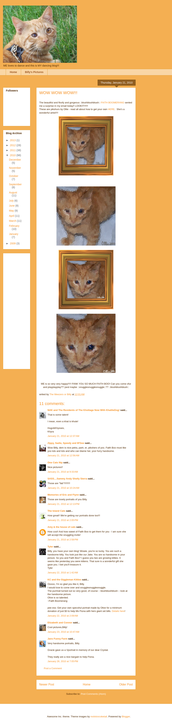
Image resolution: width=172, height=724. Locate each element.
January (13, 234)
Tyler (50, 546)
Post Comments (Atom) (93, 694)
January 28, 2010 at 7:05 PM (63, 661)
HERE (111, 109)
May (12, 210)
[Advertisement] (21, 310)
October (13, 176)
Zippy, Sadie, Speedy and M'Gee (66, 443)
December (15, 159)
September (15, 184)
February (14, 225)
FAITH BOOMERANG (112, 102)
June (12, 205)
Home (13, 72)
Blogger (126, 716)
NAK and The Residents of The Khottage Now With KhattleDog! (84, 410)
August (13, 192)
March (13, 220)
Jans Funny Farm (58, 638)
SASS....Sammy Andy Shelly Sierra (67, 478)
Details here (118, 611)
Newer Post (46, 684)
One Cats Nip (55, 462)
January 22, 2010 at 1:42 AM (63, 572)
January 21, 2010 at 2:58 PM (63, 539)
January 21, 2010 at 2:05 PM (63, 520)
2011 (13, 150)
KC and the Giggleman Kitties (64, 579)
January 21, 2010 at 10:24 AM (63, 487)
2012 (13, 145)
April (12, 215)
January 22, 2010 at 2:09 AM (63, 615)
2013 (13, 140)
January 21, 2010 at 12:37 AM (63, 436)
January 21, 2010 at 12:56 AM (63, 455)
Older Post (126, 684)
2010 (13, 155)
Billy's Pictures (34, 72)
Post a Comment (53, 668)
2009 (13, 243)
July (11, 200)
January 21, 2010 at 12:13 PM (63, 504)
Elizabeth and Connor (60, 622)
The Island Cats (56, 510)
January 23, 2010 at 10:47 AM (63, 631)
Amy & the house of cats (62, 527)
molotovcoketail (98, 716)
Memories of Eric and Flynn (63, 494)
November (15, 167)
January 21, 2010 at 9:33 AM (63, 471)
